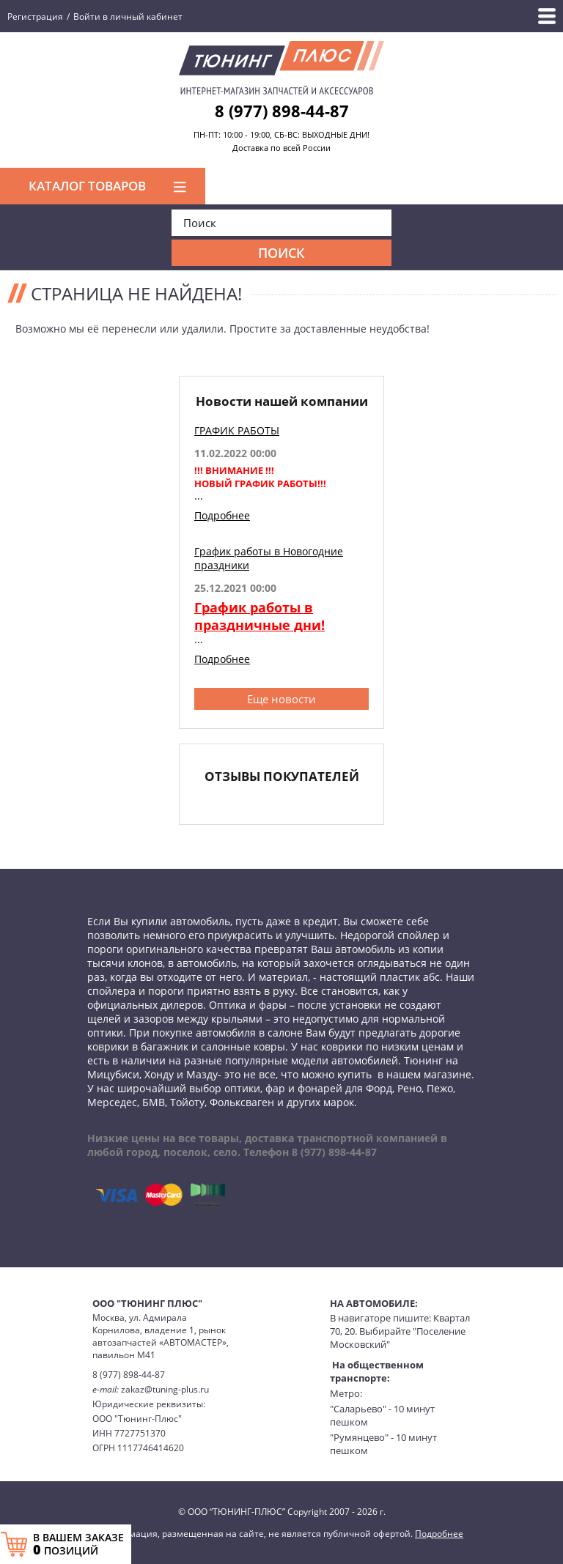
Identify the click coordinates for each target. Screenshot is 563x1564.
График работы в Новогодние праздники (268, 558)
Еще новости (281, 699)
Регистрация (35, 16)
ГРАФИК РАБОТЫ (236, 430)
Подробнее (222, 515)
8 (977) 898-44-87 (282, 111)
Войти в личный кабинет (128, 16)
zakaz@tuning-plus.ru (165, 1389)
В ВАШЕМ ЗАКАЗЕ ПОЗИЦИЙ (78, 1544)
